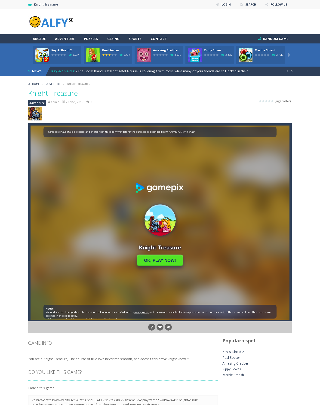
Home (35, 84)
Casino (113, 39)
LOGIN (226, 4)
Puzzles (91, 39)
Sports (135, 39)
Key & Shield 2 (61, 50)
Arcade (39, 39)
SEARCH (250, 4)
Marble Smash (265, 50)
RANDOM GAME (275, 39)
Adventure (65, 39)
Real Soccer (110, 50)
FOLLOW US (279, 4)
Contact (159, 39)
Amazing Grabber (166, 50)
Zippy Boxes (213, 50)
